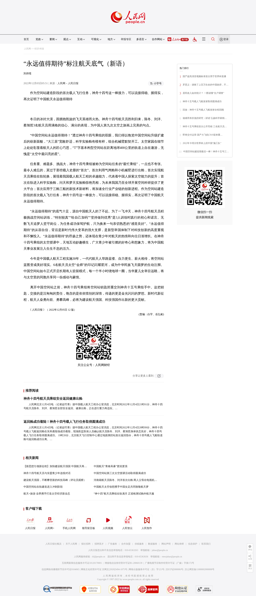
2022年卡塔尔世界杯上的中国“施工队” (202, 143)
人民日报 (30, 522)
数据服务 (152, 544)
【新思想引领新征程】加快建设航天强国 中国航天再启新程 (58, 466)
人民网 (27, 48)
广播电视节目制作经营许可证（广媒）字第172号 (169, 563)
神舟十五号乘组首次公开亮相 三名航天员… (205, 126)
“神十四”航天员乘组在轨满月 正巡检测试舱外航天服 (124, 493)
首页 (26, 39)
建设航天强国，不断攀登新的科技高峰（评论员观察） (55, 480)
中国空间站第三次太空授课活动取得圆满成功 (120, 473)
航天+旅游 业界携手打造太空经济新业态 (47, 493)
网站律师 (179, 544)
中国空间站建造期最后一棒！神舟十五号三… (206, 151)
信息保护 (192, 544)
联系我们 (206, 544)
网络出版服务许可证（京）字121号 (146, 569)
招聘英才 (99, 544)
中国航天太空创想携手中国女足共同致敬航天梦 (121, 486)
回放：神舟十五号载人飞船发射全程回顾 (203, 110)
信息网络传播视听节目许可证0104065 (60, 569)
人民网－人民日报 (67, 83)
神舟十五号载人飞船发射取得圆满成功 (202, 101)
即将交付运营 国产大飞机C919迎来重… (203, 135)
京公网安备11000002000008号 (199, 569)
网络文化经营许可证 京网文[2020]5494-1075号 (104, 569)
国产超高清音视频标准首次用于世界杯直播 (204, 76)
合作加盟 (125, 544)
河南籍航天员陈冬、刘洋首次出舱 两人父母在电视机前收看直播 (131, 480)
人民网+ (49, 522)
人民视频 (108, 522)
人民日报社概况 (53, 544)
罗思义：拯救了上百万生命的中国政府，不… (205, 85)
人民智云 (127, 522)
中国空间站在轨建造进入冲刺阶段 (43, 486)
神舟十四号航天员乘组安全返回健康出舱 (53, 398)
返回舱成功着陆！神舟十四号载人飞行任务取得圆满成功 (64, 421)
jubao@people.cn (160, 550)
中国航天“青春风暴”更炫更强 (110, 466)
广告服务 (112, 544)
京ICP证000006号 (174, 569)
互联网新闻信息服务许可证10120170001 (82, 563)
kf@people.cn (98, 556)
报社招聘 (85, 544)
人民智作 (146, 522)
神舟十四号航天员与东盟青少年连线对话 (47, 473)
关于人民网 (71, 544)
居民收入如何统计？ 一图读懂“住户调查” (203, 93)
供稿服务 (139, 544)
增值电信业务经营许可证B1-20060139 (123, 563)
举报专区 (126, 39)
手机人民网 (69, 522)
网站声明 (166, 544)
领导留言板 (88, 522)
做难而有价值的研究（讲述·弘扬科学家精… (205, 118)
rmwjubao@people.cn (172, 556)
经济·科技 (39, 48)
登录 (226, 39)
